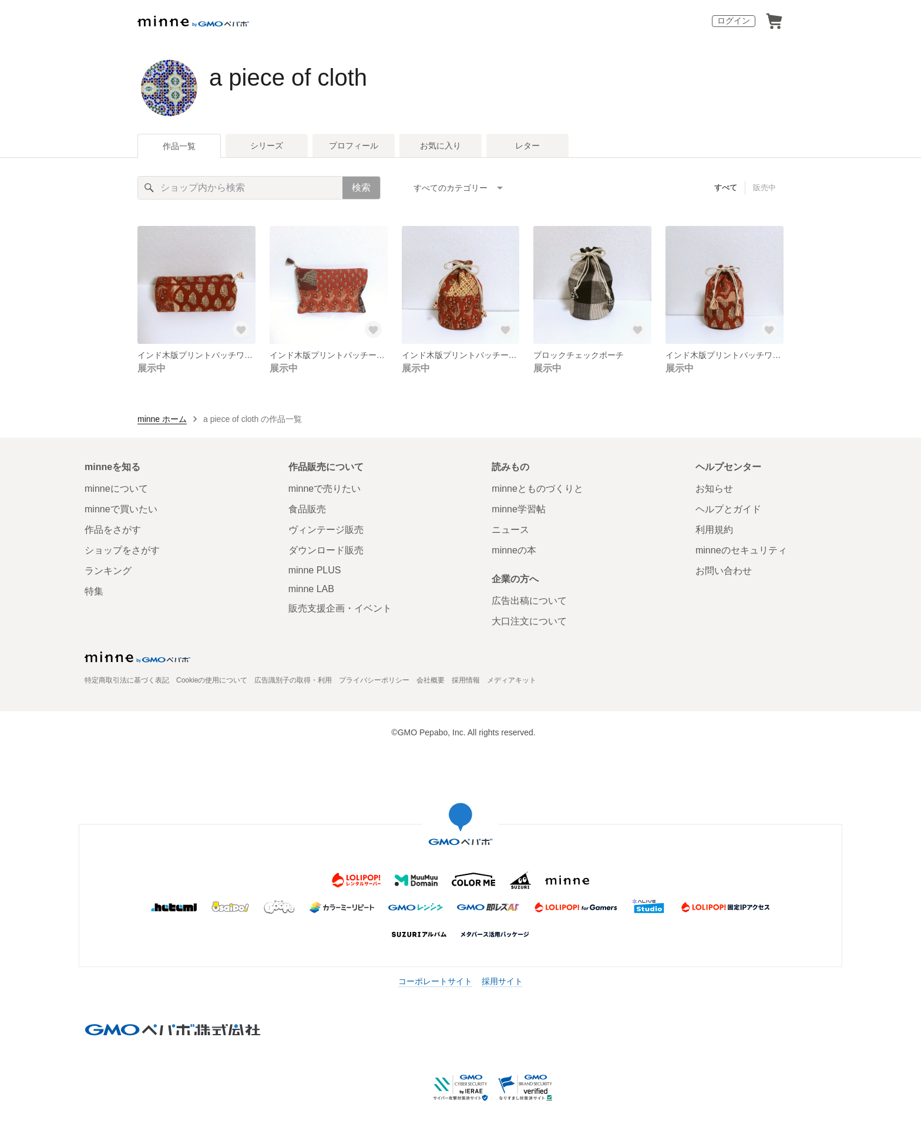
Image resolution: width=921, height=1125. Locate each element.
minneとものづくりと (537, 489)
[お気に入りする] (241, 329)
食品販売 (307, 509)
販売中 (764, 187)
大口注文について (529, 621)
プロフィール (353, 145)
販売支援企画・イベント (340, 608)
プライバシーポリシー (374, 680)
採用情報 (466, 680)
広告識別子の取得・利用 (293, 680)
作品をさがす (113, 530)
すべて (725, 187)
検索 (361, 187)
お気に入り (440, 145)
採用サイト (502, 981)
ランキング (108, 571)
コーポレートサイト (435, 981)
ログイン (733, 20)
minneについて (116, 489)
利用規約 (714, 530)
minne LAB (311, 589)
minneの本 (514, 550)
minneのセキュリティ (741, 550)
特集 (94, 591)
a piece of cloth (288, 77)
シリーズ (266, 145)
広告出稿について (529, 601)
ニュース (510, 530)
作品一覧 (179, 146)
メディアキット (511, 680)
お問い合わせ (723, 571)
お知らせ (714, 489)
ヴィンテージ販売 (326, 530)
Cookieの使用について (211, 680)
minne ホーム (162, 419)
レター (527, 145)
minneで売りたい (324, 489)
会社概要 (430, 680)
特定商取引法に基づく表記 (127, 680)
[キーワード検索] (240, 188)
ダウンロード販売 (326, 550)
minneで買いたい (121, 509)
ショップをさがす (122, 550)
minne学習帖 (519, 509)
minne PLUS (314, 570)
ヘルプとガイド (728, 509)
